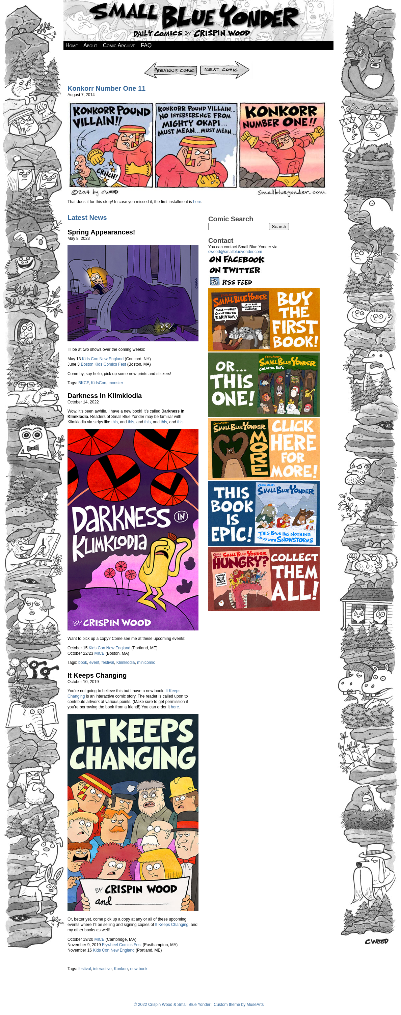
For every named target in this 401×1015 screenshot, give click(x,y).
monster (115, 382)
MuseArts (255, 1004)
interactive (102, 968)
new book (138, 968)
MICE (99, 653)
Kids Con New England (103, 359)
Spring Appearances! (101, 232)
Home (71, 45)
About (90, 45)
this (114, 422)
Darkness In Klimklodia (105, 395)
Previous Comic (171, 63)
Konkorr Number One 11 (106, 88)
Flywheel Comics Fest (121, 944)
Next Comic (226, 63)
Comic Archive (119, 45)
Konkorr (121, 968)
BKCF (83, 382)
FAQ (146, 45)
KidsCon (98, 382)
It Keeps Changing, (172, 924)
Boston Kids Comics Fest (103, 364)
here (197, 201)
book (82, 662)
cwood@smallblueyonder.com (235, 251)
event (94, 662)
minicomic (146, 662)
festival (108, 662)
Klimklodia (125, 662)
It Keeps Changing (97, 675)
